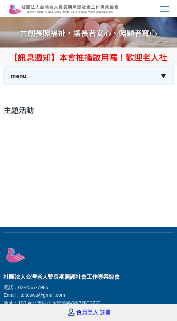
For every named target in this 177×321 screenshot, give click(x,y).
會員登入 (87, 312)
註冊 (105, 312)
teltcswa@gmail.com (42, 295)
